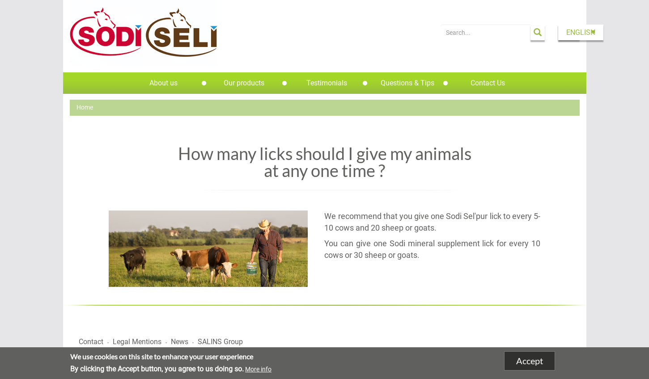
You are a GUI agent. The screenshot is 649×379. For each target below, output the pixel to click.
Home (84, 107)
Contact (91, 341)
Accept (529, 361)
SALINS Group (220, 341)
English (580, 32)
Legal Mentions (137, 341)
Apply (537, 32)
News (179, 341)
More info (258, 369)
